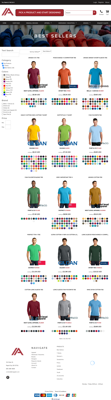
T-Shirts (6, 65)
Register (101, 2)
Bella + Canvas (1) (8, 104)
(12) (8, 88)
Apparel (33, 352)
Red (7, 86)
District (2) (6, 106)
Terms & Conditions (60, 391)
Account (33, 363)
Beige (7, 77)
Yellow (8, 90)
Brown (8, 79)
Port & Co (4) (7, 112)
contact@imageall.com (12, 372)
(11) (7, 84)
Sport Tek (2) (7, 114)
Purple (8, 81)
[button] (48, 23)
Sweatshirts (60, 359)
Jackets (59, 366)
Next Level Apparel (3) (10, 110)
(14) (7, 81)
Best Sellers (60, 350)
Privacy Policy (49, 391)
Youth (58, 372)
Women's (59, 356)
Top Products (7, 63)
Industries (60, 379)
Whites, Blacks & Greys (12, 75)
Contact (33, 367)
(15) (12, 75)
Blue (7, 94)
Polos (58, 363)
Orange (8, 88)
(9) (7, 77)
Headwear (60, 369)
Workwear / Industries (37, 354)
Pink (7, 83)
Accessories (60, 376)
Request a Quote (36, 361)
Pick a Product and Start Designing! (39, 12)
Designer (34, 359)
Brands (33, 357)
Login (95, 2)
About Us (34, 365)
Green (7, 92)
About (107, 2)
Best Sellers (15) (9, 68)
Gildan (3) (6, 108)
